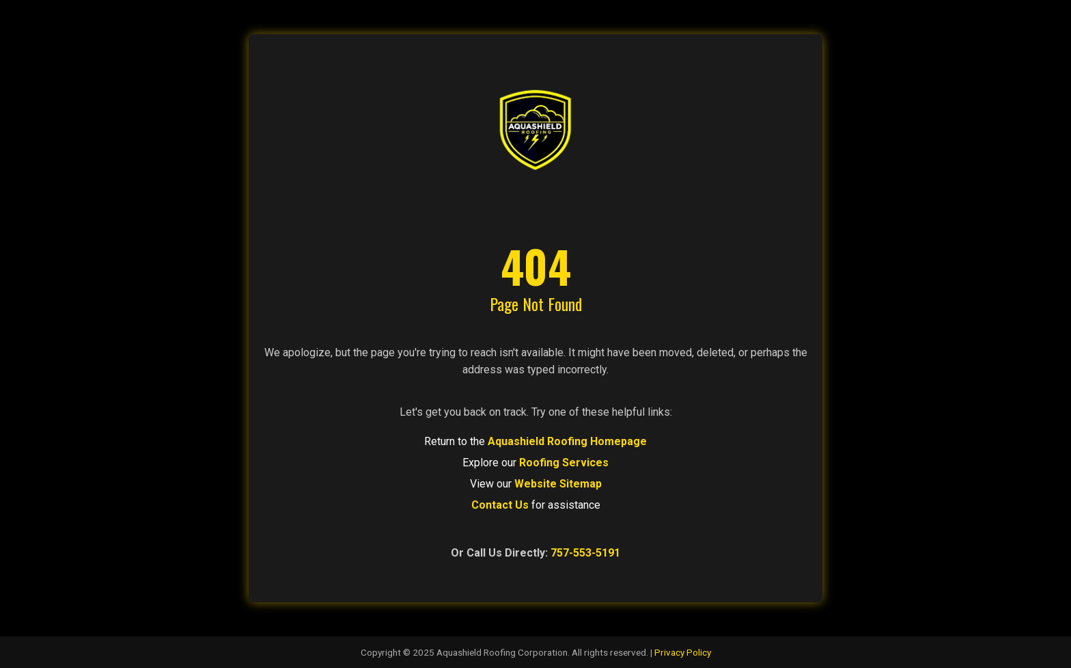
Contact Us (500, 504)
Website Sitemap (558, 483)
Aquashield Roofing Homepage (567, 441)
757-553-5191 (585, 552)
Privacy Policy (682, 652)
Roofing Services (564, 462)
